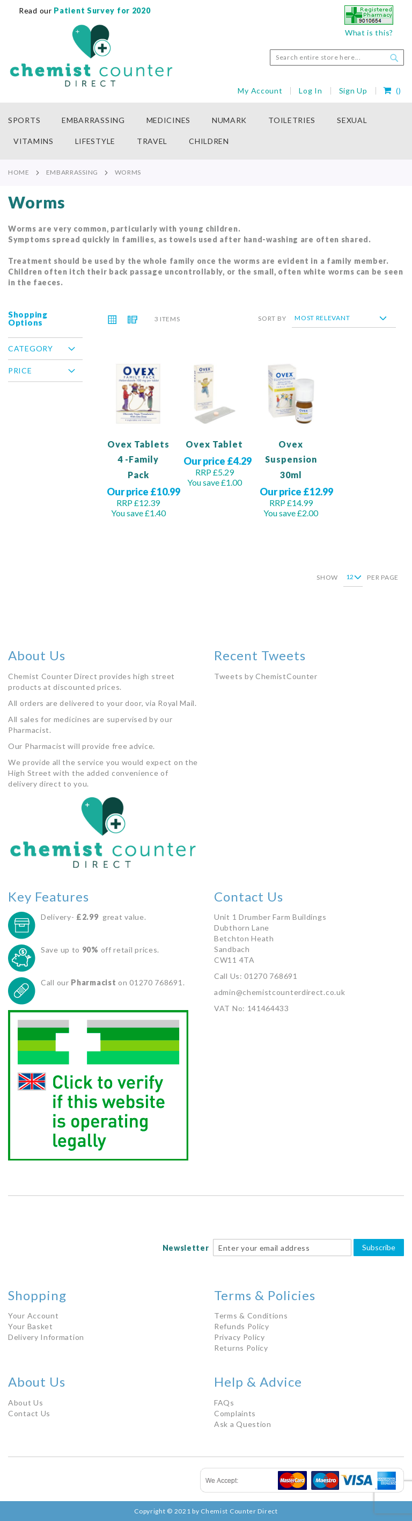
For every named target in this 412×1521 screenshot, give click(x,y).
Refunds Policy (241, 1326)
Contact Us (29, 1413)
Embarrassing (72, 172)
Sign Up (353, 90)
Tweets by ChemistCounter (266, 676)
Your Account (33, 1315)
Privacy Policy (239, 1337)
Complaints (235, 1413)
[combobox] (337, 57)
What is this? (369, 32)
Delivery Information (46, 1337)
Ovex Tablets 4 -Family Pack (138, 459)
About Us (25, 1402)
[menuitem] (29, 120)
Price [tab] (20, 370)
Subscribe (378, 1247)
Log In (310, 90)
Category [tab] (30, 348)
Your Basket (30, 1326)
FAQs (224, 1402)
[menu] (206, 131)
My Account (260, 90)
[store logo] (91, 56)
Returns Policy (241, 1347)
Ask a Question (242, 1424)
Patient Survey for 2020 (101, 10)
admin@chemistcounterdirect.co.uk (279, 992)
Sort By (272, 318)
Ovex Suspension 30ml (291, 459)
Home (19, 172)
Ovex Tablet (214, 444)
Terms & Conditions (251, 1315)
